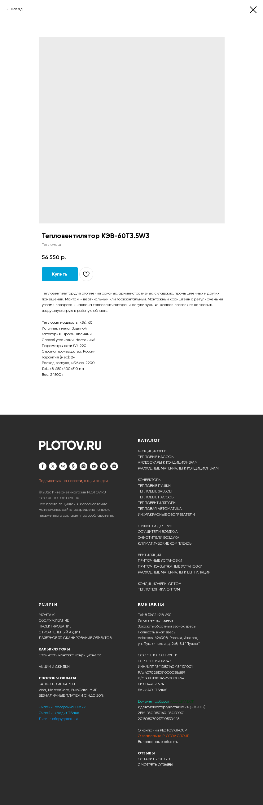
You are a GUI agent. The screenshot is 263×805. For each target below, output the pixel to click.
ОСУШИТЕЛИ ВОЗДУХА (158, 531)
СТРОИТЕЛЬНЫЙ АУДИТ (60, 632)
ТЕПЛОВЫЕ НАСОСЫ (156, 457)
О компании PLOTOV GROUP (162, 730)
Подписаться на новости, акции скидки (73, 481)
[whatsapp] (104, 466)
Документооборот (154, 701)
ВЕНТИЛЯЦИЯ (149, 555)
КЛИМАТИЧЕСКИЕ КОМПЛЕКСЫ (165, 543)
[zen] (114, 466)
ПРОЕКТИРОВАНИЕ (55, 626)
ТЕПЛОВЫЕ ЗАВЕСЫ (155, 491)
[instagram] (83, 466)
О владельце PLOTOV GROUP (163, 736)
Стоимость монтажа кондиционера (70, 655)
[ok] (73, 466)
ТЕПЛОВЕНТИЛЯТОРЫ (157, 503)
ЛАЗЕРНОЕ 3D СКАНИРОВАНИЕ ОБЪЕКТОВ (75, 638)
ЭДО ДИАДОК (182, 701)
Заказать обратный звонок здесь (166, 626)
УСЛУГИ (48, 604)
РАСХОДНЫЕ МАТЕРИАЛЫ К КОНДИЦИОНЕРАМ (178, 468)
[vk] (63, 466)
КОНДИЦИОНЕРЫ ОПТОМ (160, 584)
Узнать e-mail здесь (155, 620)
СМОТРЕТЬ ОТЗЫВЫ (155, 764)
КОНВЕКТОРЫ (149, 480)
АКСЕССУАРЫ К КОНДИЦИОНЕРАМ (168, 462)
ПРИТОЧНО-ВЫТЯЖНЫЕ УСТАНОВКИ (170, 566)
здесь (170, 632)
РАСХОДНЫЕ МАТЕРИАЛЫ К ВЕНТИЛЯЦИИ (174, 572)
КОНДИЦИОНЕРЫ (152, 451)
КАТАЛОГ (149, 440)
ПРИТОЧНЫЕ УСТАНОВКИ (160, 560)
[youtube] (94, 466)
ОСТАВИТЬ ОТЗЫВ (154, 759)
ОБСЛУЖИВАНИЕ (54, 620)
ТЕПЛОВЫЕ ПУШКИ (154, 485)
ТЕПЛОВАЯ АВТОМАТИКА (160, 508)
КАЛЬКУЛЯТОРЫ (54, 649)
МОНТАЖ (47, 615)
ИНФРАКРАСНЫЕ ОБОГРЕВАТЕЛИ (166, 514)
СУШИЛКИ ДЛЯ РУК (155, 526)
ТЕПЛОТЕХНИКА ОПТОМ (159, 589)
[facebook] (42, 466)
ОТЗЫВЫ (146, 753)
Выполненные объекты (158, 742)
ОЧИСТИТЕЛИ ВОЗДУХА (158, 537)
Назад (17, 9)
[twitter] (53, 466)
